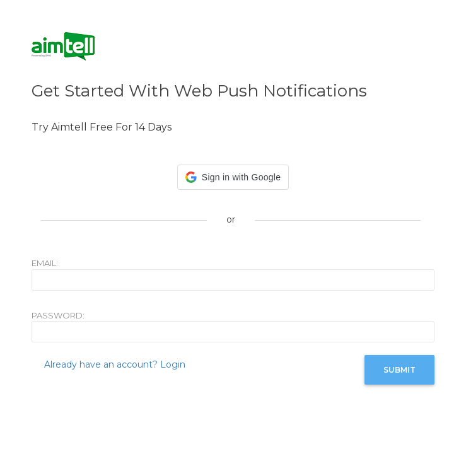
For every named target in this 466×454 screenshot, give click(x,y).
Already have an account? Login (114, 364)
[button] (233, 177)
